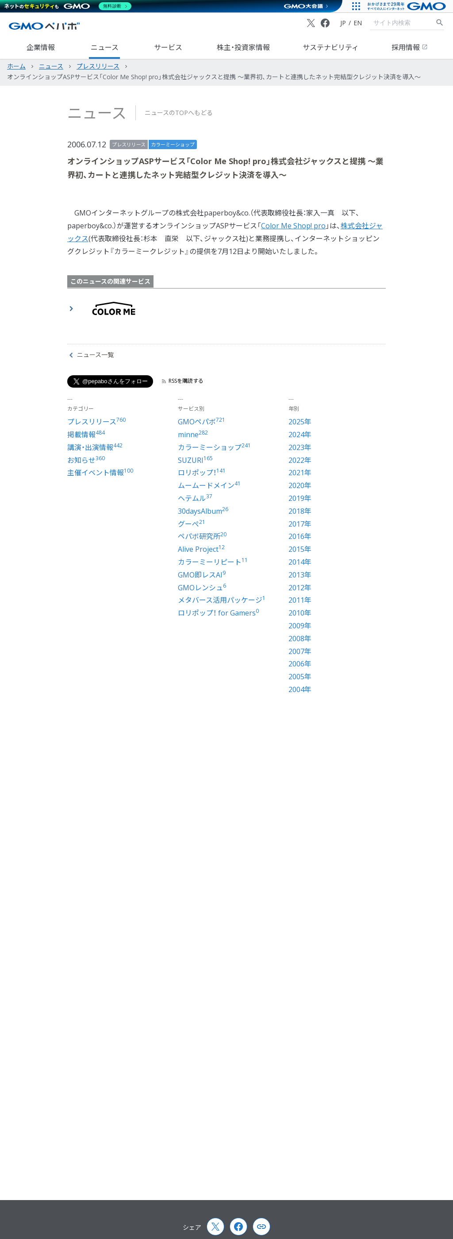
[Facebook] (325, 23)
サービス (168, 47)
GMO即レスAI (202, 575)
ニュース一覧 (91, 355)
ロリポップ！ (202, 472)
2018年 (299, 511)
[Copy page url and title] (261, 1226)
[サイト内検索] (439, 22)
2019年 (299, 498)
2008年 (299, 638)
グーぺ (191, 524)
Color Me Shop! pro (293, 226)
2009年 (299, 626)
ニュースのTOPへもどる (179, 112)
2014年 (299, 562)
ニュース (105, 47)
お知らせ (86, 460)
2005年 (299, 676)
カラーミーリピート (213, 562)
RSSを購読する (182, 381)
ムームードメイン (209, 485)
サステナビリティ (331, 47)
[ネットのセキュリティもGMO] (68, 6)
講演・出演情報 (95, 447)
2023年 (299, 447)
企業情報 (41, 47)
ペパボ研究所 (202, 536)
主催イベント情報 (100, 472)
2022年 (299, 460)
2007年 (299, 651)
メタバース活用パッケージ (221, 600)
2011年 (299, 600)
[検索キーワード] (402, 22)
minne (193, 434)
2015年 (299, 549)
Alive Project (201, 549)
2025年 (299, 422)
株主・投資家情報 (243, 47)
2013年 (299, 575)
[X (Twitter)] (311, 23)
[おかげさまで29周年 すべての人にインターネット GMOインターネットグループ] (407, 6)
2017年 (299, 524)
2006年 (299, 664)
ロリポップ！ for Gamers (218, 613)
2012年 (299, 588)
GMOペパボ (201, 422)
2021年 (299, 472)
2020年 (299, 485)
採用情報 (410, 47)
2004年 (299, 689)
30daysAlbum (203, 511)
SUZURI (195, 460)
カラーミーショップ (173, 144)
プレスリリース (129, 144)
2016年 (299, 536)
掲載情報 (86, 434)
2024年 (299, 434)
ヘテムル (195, 498)
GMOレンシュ (202, 588)
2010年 (299, 613)
